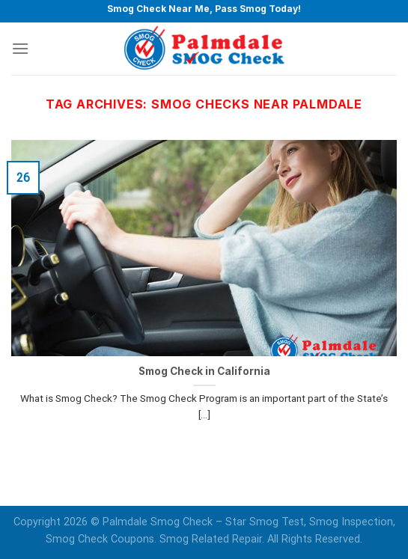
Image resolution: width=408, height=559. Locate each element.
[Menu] (20, 48)
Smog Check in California (204, 371)
